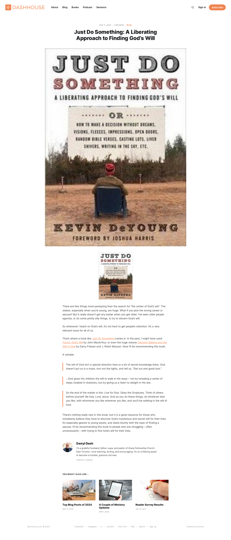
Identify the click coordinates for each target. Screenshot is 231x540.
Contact (110, 526)
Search (142, 526)
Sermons (101, 7)
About (54, 7)
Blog (64, 7)
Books (75, 7)
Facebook (79, 526)
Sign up (153, 526)
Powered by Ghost (195, 526)
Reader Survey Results (150, 504)
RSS (133, 526)
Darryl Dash (84, 443)
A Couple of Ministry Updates (112, 506)
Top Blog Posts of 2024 (77, 504)
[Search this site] (193, 7)
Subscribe (217, 7)
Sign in (202, 7)
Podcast (87, 7)
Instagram (92, 526)
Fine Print (122, 526)
